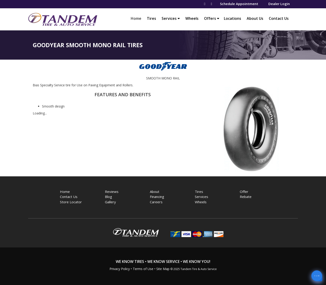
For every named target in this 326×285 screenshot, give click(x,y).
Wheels (192, 18)
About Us (255, 18)
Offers (211, 18)
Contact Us (279, 18)
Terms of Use (143, 269)
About (154, 191)
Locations (232, 18)
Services (171, 18)
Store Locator (71, 202)
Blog (108, 196)
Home (137, 18)
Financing (157, 196)
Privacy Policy (120, 269)
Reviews (112, 191)
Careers (156, 202)
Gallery (110, 202)
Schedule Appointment (239, 3)
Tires (151, 18)
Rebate (246, 196)
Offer (244, 191)
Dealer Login (279, 3)
